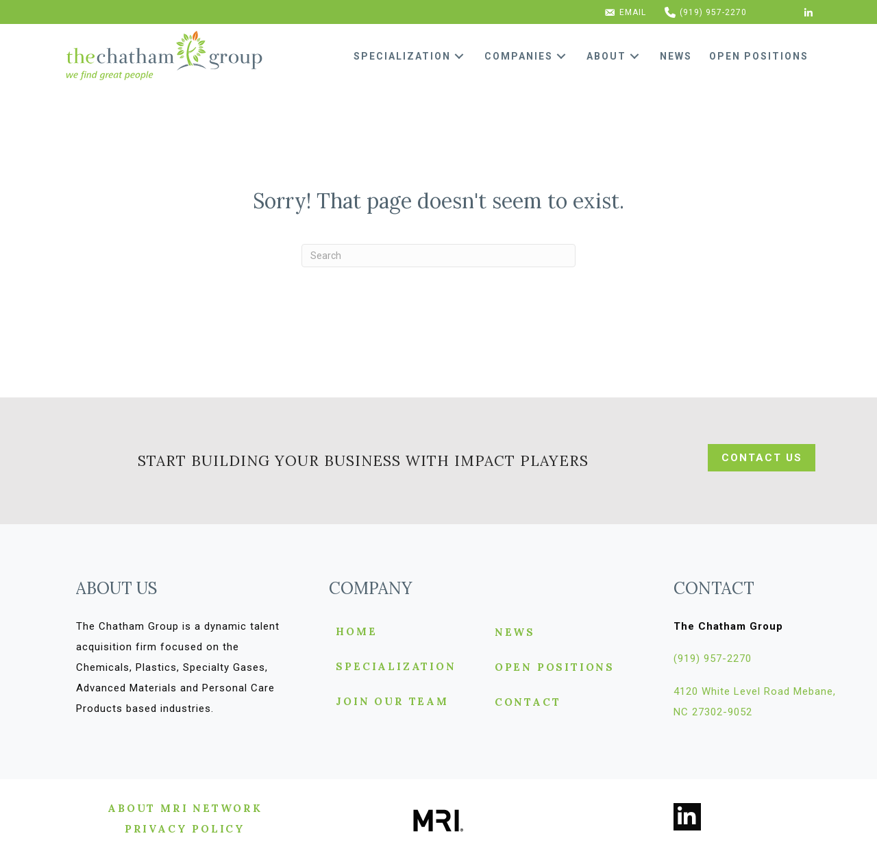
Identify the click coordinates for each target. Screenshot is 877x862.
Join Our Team (392, 702)
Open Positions (555, 668)
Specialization (396, 667)
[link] (414, 56)
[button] (459, 56)
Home (356, 632)
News (515, 633)
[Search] (438, 255)
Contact (528, 703)
